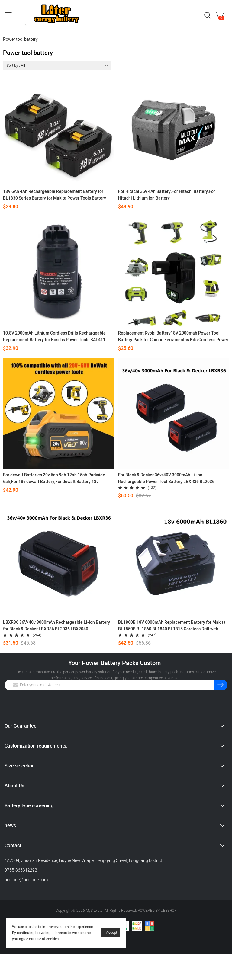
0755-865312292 (21, 870)
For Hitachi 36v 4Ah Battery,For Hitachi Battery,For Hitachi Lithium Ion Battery (166, 194)
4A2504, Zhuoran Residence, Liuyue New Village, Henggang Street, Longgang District (83, 860)
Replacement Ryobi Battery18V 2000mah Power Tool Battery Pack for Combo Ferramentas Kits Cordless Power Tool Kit (173, 336)
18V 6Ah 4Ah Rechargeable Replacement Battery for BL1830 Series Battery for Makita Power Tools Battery (54, 194)
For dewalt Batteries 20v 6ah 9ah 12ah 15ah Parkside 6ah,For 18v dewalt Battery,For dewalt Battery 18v (54, 478)
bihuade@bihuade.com (26, 880)
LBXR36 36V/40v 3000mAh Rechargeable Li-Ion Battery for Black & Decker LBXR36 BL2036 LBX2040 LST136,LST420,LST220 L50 (56, 625)
